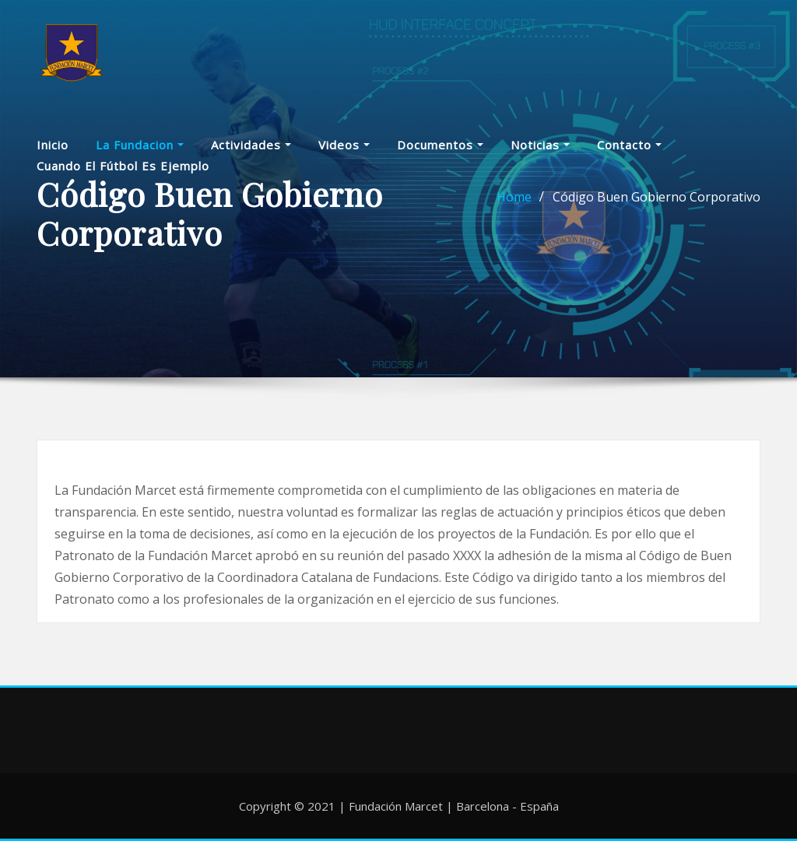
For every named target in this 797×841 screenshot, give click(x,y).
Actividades (251, 152)
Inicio (52, 152)
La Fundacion (140, 152)
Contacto (629, 152)
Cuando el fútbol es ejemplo (123, 172)
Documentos (440, 152)
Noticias (540, 152)
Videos (344, 152)
